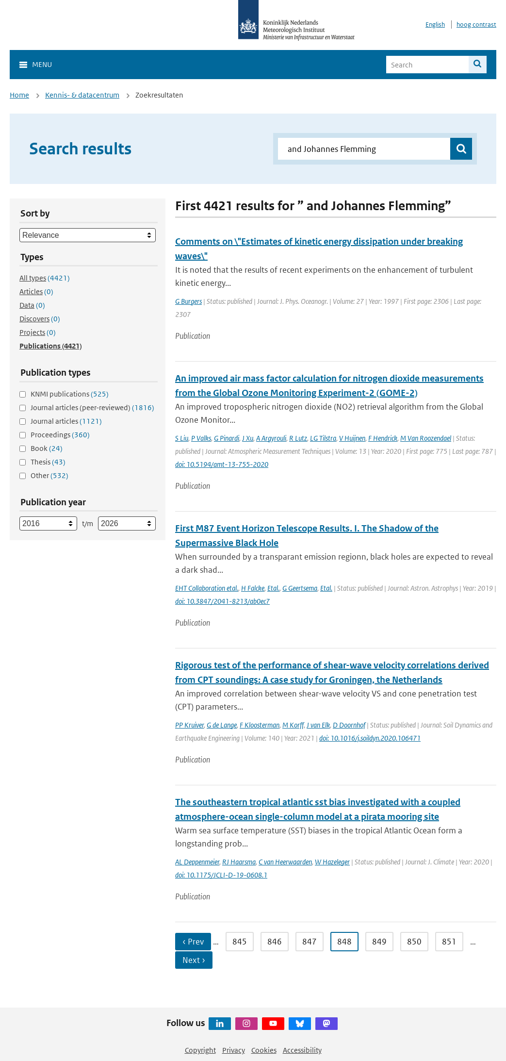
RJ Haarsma (239, 861)
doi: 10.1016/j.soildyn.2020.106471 (370, 738)
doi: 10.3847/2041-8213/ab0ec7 (222, 601)
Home (19, 94)
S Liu (181, 438)
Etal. (273, 588)
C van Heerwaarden (285, 861)
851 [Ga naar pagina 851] (449, 941)
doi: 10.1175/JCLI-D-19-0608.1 (221, 874)
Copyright (200, 1050)
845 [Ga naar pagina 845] (239, 941)
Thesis (48, 461)
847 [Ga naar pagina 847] (309, 941)
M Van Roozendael (425, 438)
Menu (42, 64)
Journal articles (66, 421)
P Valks (201, 438)
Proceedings (60, 434)
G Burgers (188, 301)
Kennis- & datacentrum (82, 94)
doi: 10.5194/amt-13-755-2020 (221, 464)
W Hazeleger (332, 861)
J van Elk (318, 724)
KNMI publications (70, 393)
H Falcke (252, 588)
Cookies (264, 1050)
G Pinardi (226, 438)
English (435, 24)
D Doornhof (349, 724)
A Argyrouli (271, 438)
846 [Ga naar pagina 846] (274, 941)
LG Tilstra (323, 438)
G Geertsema (299, 588)
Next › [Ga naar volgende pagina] (193, 960)
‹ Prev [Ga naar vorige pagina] (193, 941)
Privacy (233, 1050)
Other (49, 475)
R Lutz (298, 438)
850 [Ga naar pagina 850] (414, 941)
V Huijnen (352, 438)
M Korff (293, 724)
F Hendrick (382, 438)
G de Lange (222, 724)
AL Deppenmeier (197, 861)
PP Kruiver (189, 724)
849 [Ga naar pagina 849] (379, 941)
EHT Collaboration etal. (206, 588)
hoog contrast (476, 24)
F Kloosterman (259, 724)
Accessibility (302, 1050)
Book (47, 448)
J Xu (247, 438)
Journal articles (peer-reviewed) (92, 407)
